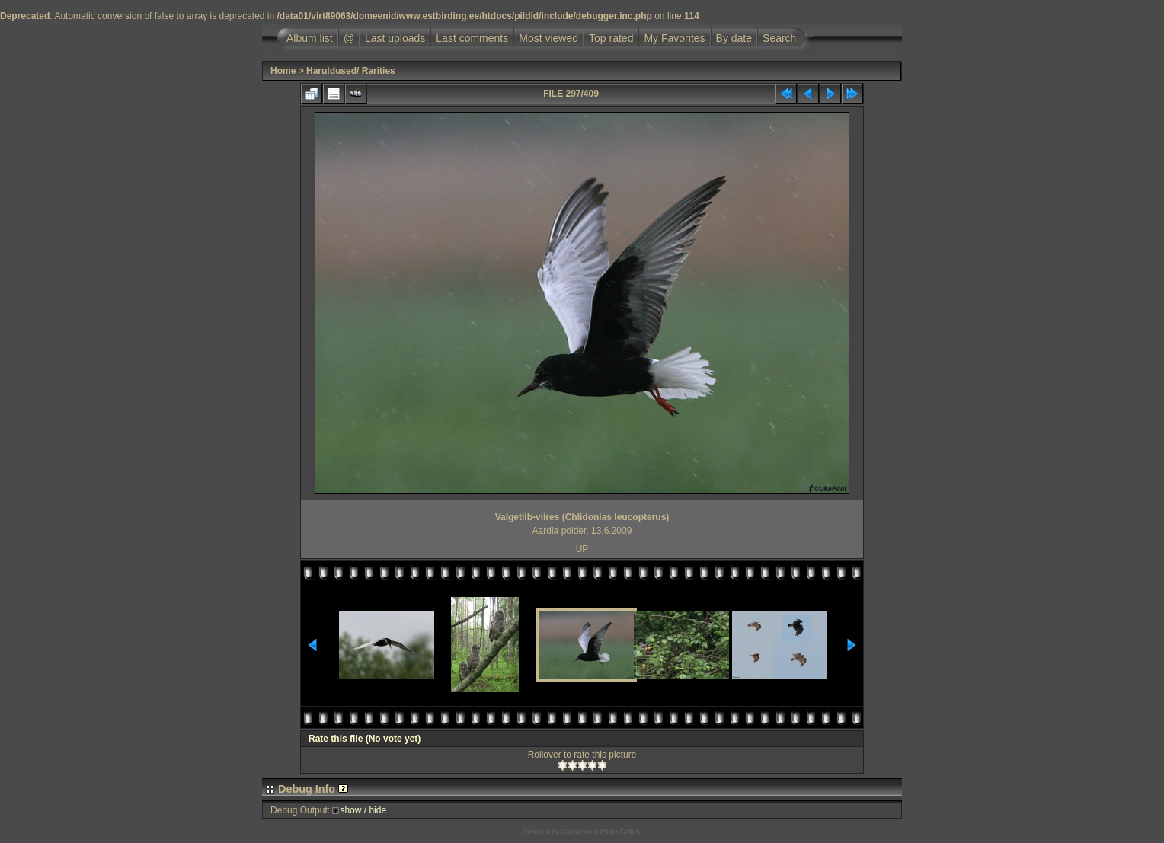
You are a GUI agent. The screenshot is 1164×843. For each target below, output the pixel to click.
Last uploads (395, 38)
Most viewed (548, 38)
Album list (309, 38)
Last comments (472, 38)
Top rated (611, 38)
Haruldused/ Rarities (350, 70)
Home (283, 70)
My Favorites (674, 38)
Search (779, 38)
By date (734, 38)
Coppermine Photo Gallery (601, 831)
